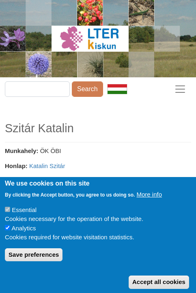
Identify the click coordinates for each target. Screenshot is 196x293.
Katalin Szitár (47, 165)
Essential (24, 217)
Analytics (23, 235)
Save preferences (34, 261)
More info (149, 201)
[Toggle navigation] (180, 89)
